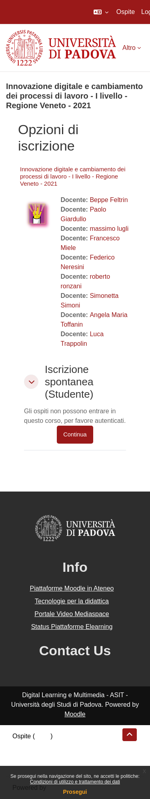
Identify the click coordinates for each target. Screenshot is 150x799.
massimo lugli (109, 228)
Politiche (24, 755)
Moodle (74, 714)
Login (42, 736)
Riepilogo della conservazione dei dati (66, 745)
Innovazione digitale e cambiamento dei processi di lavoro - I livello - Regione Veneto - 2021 (73, 176)
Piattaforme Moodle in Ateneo (72, 588)
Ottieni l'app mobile (39, 764)
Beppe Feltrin (109, 199)
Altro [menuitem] (129, 47)
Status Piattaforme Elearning (72, 626)
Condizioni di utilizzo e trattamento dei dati (75, 782)
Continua (74, 434)
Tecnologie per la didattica (72, 601)
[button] (101, 12)
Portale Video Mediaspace (71, 614)
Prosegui (75, 792)
